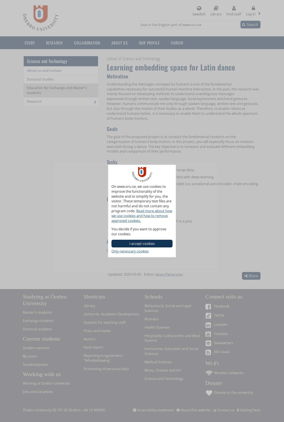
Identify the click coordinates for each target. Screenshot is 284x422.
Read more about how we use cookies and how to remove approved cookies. (141, 216)
